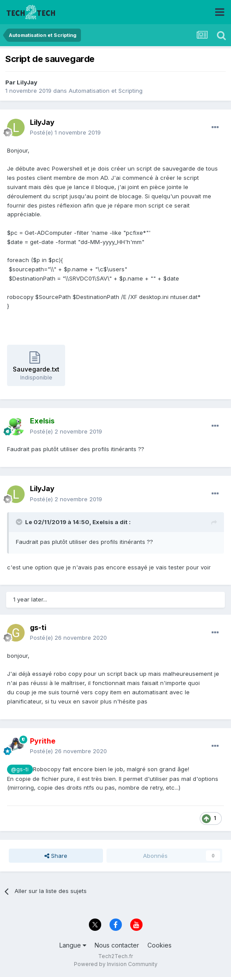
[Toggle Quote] (20, 521)
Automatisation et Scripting (106, 90)
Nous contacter (117, 945)
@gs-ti (20, 769)
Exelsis (103, 521)
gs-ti (38, 627)
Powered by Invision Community (116, 964)
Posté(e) (65, 132)
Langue (72, 945)
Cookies (159, 945)
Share (55, 855)
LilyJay (27, 82)
